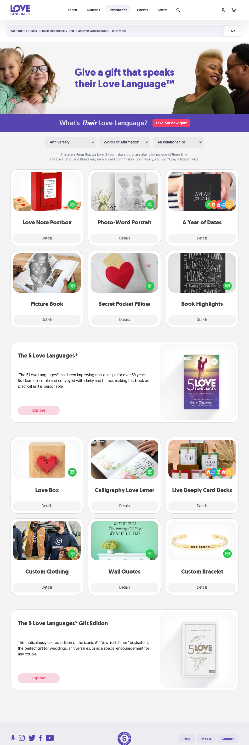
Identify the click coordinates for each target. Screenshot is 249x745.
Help (187, 739)
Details (47, 238)
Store (162, 9)
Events (142, 9)
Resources (118, 9)
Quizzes (93, 9)
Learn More (118, 31)
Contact (228, 739)
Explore (38, 410)
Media (206, 739)
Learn (72, 9)
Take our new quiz (171, 122)
